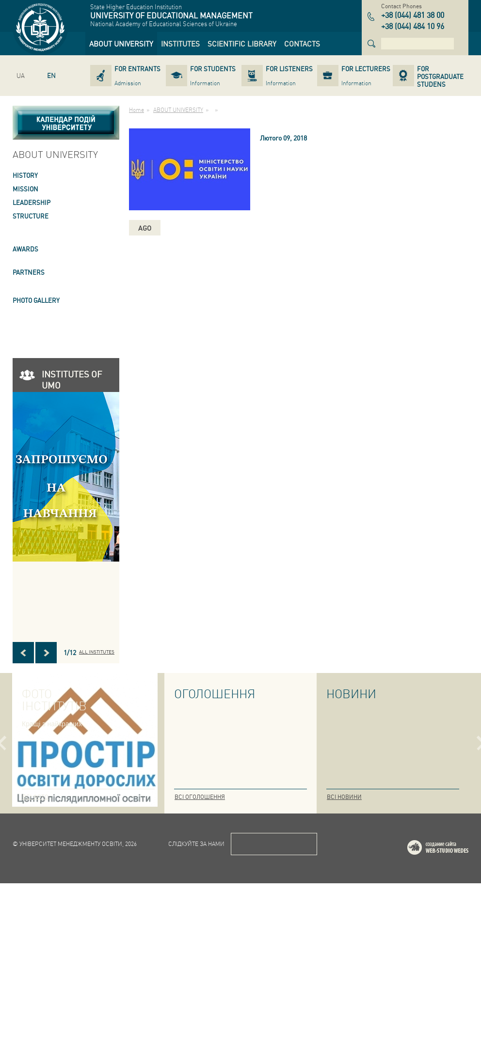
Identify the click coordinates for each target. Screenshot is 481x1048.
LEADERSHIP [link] (31, 202)
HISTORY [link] (25, 175)
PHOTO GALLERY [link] (36, 300)
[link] (121, 43)
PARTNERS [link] (29, 272)
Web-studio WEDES (450, 1013)
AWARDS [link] (25, 249)
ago (144, 227)
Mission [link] (25, 189)
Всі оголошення (200, 796)
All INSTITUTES (96, 652)
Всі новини (344, 796)
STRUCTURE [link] (30, 216)
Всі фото (35, 796)
